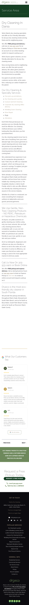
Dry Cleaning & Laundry (14, 528)
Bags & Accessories (14, 541)
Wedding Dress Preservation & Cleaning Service (14, 538)
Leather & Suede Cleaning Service (14, 533)
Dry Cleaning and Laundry (13, 99)
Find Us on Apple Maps (14, 513)
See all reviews (14, 432)
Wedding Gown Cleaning (13, 109)
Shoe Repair (9, 112)
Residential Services (14, 560)
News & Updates (14, 571)
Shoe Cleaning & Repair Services (14, 546)
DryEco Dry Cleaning (14, 502)
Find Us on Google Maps (14, 510)
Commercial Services (14, 562)
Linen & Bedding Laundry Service (14, 530)
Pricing (14, 569)
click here (11, 275)
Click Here (17, 48)
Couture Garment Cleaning (13, 102)
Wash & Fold (14, 549)
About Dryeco (14, 567)
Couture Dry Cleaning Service (14, 535)
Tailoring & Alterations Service (14, 544)
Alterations (8, 118)
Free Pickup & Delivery (15, 551)
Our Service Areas (14, 564)
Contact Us (14, 574)
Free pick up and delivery (13, 96)
